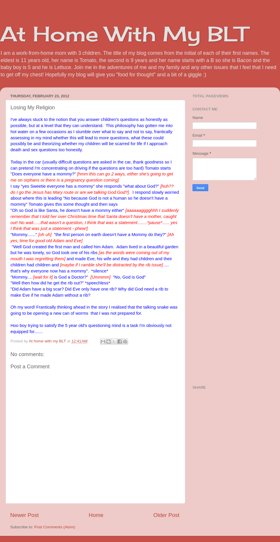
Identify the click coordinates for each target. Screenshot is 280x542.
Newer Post (24, 515)
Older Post (166, 515)
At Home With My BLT (124, 33)
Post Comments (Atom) (54, 527)
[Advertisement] (236, 287)
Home (96, 515)
